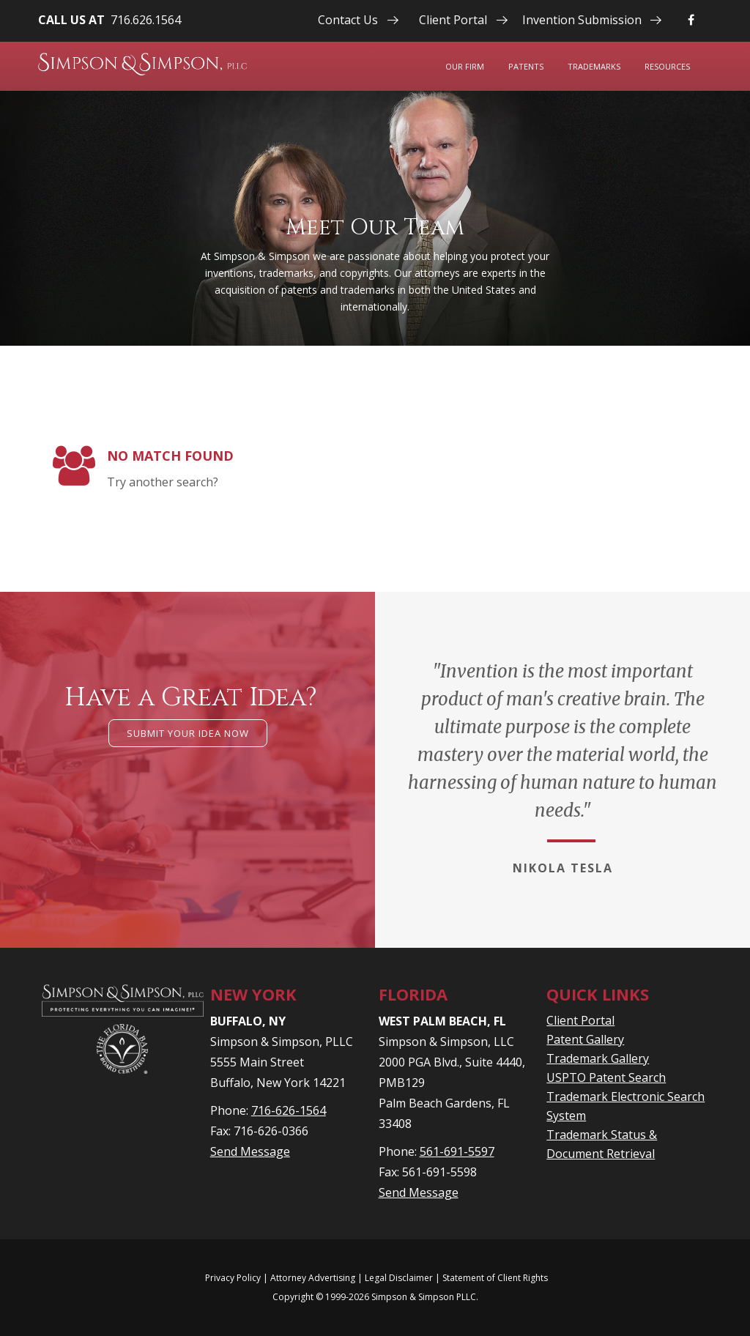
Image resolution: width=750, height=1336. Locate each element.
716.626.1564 (146, 20)
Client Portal (453, 20)
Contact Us (348, 20)
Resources (667, 66)
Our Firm (464, 66)
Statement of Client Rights (495, 1278)
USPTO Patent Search (606, 1077)
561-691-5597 (457, 1151)
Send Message (250, 1151)
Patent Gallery (585, 1039)
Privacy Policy (233, 1278)
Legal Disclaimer (399, 1278)
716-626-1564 (288, 1110)
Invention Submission (582, 20)
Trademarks (594, 66)
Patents (525, 66)
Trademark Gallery (597, 1058)
